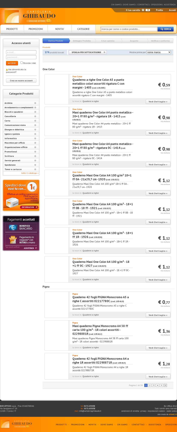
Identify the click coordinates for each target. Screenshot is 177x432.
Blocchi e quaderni (20, 111)
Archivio (20, 103)
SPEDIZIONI (156, 4)
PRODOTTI (61, 424)
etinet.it (173, 414)
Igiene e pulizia (20, 134)
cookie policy (172, 411)
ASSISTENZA (170, 4)
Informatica (20, 138)
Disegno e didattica (20, 129)
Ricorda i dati (29, 63)
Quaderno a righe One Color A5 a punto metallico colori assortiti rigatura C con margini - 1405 (98, 83)
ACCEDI (12, 63)
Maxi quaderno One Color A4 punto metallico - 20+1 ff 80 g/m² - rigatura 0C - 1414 (102, 146)
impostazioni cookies (157, 411)
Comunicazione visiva (20, 125)
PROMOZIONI (77, 424)
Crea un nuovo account (21, 80)
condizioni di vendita (130, 411)
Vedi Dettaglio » (158, 101)
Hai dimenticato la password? (16, 70)
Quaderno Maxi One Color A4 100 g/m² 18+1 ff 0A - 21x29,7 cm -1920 (102, 177)
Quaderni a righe (90, 101)
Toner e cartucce (20, 169)
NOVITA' (92, 424)
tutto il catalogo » (30, 173)
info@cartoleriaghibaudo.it (90, 411)
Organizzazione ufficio (20, 147)
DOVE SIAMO (129, 4)
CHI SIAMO (116, 4)
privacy (143, 411)
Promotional (20, 151)
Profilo (159, 10)
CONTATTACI (143, 4)
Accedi (172, 10)
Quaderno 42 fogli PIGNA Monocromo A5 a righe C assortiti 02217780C (100, 299)
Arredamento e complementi (20, 107)
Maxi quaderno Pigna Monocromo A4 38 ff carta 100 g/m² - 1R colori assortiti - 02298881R (100, 330)
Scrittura (20, 156)
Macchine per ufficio (20, 142)
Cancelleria (20, 116)
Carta (20, 120)
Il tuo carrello (133, 10)
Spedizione (20, 165)
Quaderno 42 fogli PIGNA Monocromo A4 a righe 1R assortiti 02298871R (100, 360)
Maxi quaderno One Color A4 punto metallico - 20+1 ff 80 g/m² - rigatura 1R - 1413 (102, 114)
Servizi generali (20, 160)
